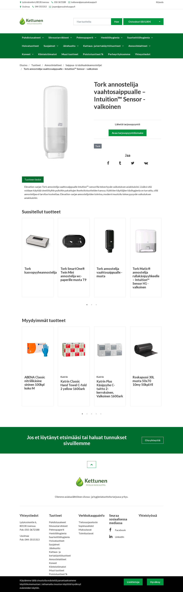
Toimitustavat (86, 533)
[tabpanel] (37, 257)
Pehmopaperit (85, 37)
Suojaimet (49, 45)
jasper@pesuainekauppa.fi (63, 6)
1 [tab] (86, 304)
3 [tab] (96, 304)
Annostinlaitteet (137, 45)
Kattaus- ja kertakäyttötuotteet (102, 45)
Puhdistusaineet (31, 37)
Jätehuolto (69, 45)
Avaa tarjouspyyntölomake (127, 132)
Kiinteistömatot (47, 54)
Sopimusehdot (86, 525)
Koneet (26, 54)
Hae (116, 21)
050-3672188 (60, 2)
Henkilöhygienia (110, 37)
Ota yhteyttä (152, 440)
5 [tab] (100, 413)
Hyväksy (155, 581)
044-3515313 (41, 6)
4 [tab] (96, 413)
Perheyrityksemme (119, 54)
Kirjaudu (160, 2)
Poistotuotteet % (93, 54)
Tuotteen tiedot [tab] (32, 179)
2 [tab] (91, 304)
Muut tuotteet (70, 54)
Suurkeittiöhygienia (138, 37)
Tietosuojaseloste (88, 522)
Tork (97, 146)
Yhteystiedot (142, 54)
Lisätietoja (133, 581)
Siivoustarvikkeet (58, 37)
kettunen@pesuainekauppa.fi (84, 2)
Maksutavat (85, 529)
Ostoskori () (139, 21)
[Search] (92, 21)
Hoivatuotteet (30, 45)
